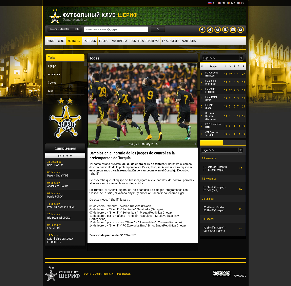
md (231, 3)
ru (211, 3)
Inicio (51, 41)
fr (240, 3)
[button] (241, 58)
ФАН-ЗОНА (189, 41)
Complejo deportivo (145, 41)
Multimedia (119, 41)
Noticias (74, 41)
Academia (54, 74)
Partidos (89, 41)
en (221, 3)
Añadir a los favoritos (59, 29)
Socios (52, 82)
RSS (77, 29)
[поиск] (115, 29)
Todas (51, 58)
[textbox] (220, 58)
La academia (170, 41)
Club (61, 41)
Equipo (103, 41)
